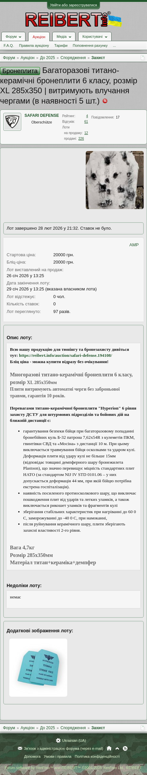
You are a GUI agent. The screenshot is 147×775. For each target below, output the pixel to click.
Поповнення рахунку (90, 45)
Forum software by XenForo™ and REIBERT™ (73, 768)
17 (118, 117)
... (114, 45)
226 (81, 138)
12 (86, 133)
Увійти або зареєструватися (73, 5)
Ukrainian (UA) (74, 740)
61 (86, 121)
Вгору (117, 748)
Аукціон (38, 37)
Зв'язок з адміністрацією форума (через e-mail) (63, 748)
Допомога (32, 756)
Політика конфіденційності (97, 756)
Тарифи (61, 45)
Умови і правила (57, 756)
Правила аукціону (34, 45)
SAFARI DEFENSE (41, 115)
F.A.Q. (9, 45)
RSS (125, 748)
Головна (109, 748)
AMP (134, 244)
